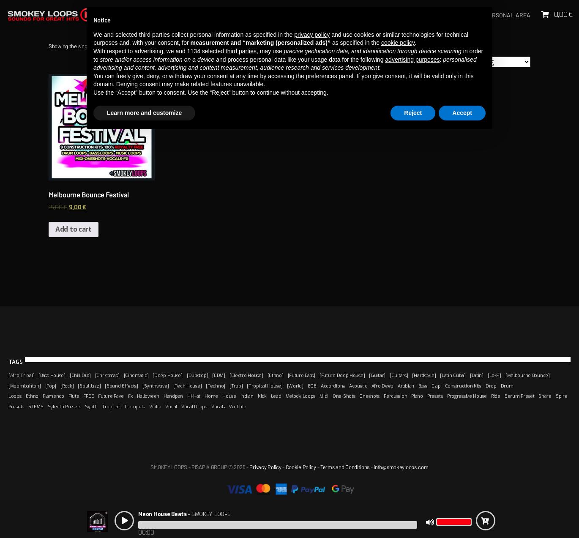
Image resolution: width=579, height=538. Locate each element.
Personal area (507, 15)
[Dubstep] (197, 375)
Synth (91, 407)
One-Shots (344, 396)
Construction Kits (463, 386)
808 (312, 386)
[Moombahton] (24, 386)
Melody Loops (301, 396)
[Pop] (51, 386)
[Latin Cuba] (453, 375)
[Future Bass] (301, 375)
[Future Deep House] (342, 375)
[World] (295, 386)
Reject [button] (413, 112)
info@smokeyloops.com (401, 467)
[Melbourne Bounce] (527, 375)
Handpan (173, 396)
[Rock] (67, 386)
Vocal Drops (194, 407)
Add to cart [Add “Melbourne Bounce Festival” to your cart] (73, 229)
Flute (73, 396)
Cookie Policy (301, 467)
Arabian (406, 386)
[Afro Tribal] (21, 375)
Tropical (111, 407)
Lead (276, 396)
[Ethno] (276, 375)
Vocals (218, 407)
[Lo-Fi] (494, 375)
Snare (545, 396)
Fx (130, 396)
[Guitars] (399, 375)
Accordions (333, 386)
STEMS (36, 407)
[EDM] (218, 375)
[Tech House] (187, 386)
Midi (324, 396)
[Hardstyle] (424, 375)
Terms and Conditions (344, 467)
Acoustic (358, 386)
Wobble (237, 407)
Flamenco (53, 396)
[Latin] (476, 375)
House (229, 396)
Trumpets (134, 407)
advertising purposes (412, 59)
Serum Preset (520, 396)
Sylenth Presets (64, 407)
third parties (241, 51)
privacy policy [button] (312, 34)
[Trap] (236, 386)
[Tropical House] (264, 386)
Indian (247, 396)
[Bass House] (52, 375)
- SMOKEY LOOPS (184, 514)
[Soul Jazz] (89, 386)
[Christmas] (107, 375)
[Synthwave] (155, 386)
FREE (88, 396)
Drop (491, 386)
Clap (436, 386)
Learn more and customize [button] (144, 112)
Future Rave (111, 396)
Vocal (171, 407)
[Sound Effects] (121, 386)
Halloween (148, 396)
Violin (155, 407)
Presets (435, 396)
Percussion (395, 396)
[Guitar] (377, 375)
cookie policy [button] (398, 42)
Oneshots (369, 396)
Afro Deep (382, 386)
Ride (495, 396)
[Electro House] (246, 375)
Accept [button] (462, 112)
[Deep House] (168, 375)
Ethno (32, 396)
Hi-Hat (193, 396)
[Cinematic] (136, 375)
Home (211, 396)
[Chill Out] (80, 375)
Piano (417, 396)
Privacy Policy (265, 467)
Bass (422, 386)
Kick (262, 396)
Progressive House (467, 396)
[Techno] (215, 386)
